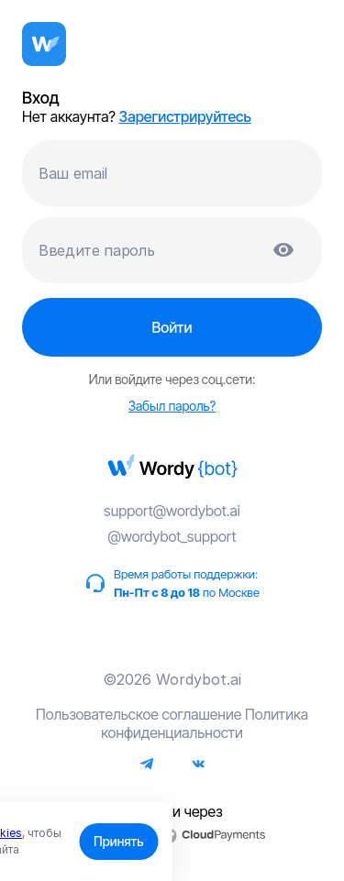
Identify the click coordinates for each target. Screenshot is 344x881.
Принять (118, 841)
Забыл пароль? (172, 405)
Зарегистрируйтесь (185, 116)
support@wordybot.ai (172, 510)
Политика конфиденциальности (204, 723)
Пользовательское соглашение (138, 714)
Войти (171, 327)
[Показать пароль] (283, 250)
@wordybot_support (171, 536)
